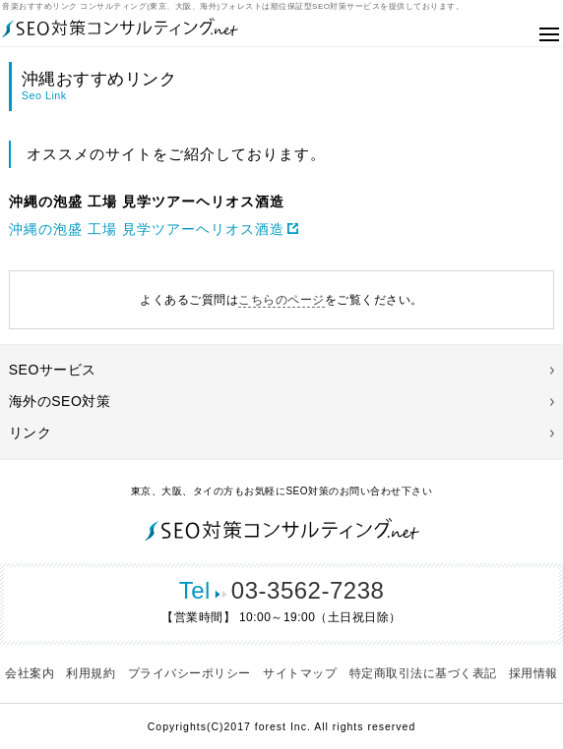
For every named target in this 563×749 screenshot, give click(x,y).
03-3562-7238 (282, 590)
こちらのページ (281, 300)
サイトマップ (300, 673)
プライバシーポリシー (189, 673)
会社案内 (29, 673)
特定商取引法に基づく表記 (423, 673)
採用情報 (533, 673)
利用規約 (90, 673)
